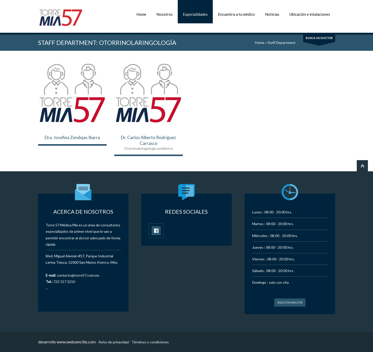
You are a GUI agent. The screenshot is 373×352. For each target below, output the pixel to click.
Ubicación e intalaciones (309, 14)
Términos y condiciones (150, 342)
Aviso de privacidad (114, 342)
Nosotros (164, 14)
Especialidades (195, 14)
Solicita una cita (289, 302)
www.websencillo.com (76, 341)
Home (141, 14)
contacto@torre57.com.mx (78, 275)
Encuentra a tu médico (236, 14)
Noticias (272, 14)
